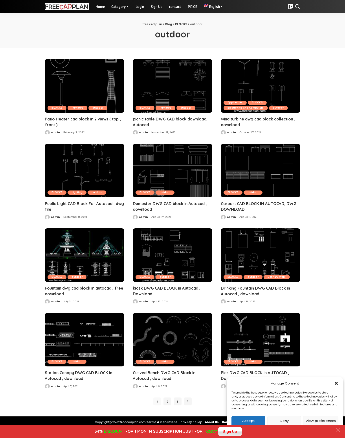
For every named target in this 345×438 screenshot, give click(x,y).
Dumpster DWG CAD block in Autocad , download (163, 205)
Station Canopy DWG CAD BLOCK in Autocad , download (83, 373)
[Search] (297, 6)
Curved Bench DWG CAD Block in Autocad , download (168, 373)
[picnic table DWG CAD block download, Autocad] (172, 86)
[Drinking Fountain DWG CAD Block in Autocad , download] (260, 254)
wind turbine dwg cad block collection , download (250, 121)
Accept (248, 421)
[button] (336, 383)
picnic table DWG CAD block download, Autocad (163, 121)
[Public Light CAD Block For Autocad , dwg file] (84, 170)
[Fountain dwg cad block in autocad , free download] (84, 254)
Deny (284, 421)
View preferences (321, 421)
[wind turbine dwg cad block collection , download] (260, 86)
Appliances (235, 102)
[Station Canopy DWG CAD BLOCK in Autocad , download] (84, 338)
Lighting (78, 192)
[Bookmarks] (290, 6)
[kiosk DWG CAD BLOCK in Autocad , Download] (172, 254)
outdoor (100, 107)
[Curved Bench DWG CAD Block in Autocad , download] (172, 338)
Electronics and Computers (246, 107)
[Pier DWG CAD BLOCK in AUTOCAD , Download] (260, 338)
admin (55, 131)
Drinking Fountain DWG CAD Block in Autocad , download (260, 289)
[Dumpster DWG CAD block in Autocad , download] (172, 170)
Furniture (79, 107)
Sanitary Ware (279, 276)
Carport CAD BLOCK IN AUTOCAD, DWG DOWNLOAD (257, 205)
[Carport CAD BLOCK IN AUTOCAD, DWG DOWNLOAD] (260, 170)
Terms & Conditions (162, 420)
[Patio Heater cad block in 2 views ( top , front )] (84, 86)
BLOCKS (57, 107)
